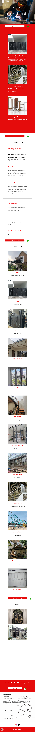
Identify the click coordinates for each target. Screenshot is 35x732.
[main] (17, 12)
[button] (2, 729)
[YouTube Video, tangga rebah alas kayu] (17, 666)
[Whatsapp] (15, 688)
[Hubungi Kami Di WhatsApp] (14, 26)
